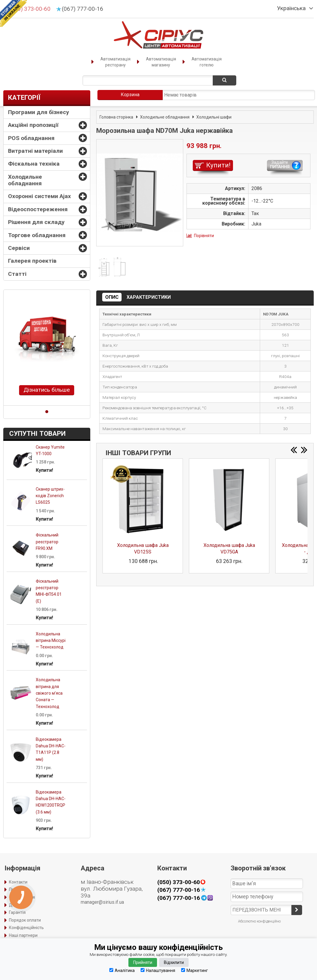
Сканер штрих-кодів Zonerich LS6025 (50, 496)
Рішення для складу (36, 222)
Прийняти (142, 962)
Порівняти (204, 235)
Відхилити (174, 962)
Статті (17, 273)
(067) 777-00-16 (82, 9)
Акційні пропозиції (33, 125)
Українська (291, 8)
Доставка (18, 905)
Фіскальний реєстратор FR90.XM (47, 542)
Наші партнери (23, 935)
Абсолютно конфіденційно (259, 921)
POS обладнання (31, 138)
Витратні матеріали (35, 150)
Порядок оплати (25, 920)
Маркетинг (194, 970)
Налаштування (158, 970)
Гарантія (17, 912)
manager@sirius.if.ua (102, 902)
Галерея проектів (32, 260)
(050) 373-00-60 (30, 9)
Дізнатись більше (47, 389)
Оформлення (22, 897)
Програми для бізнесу (38, 112)
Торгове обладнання (37, 235)
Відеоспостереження (38, 209)
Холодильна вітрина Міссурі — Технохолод (51, 640)
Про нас (16, 889)
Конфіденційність (26, 927)
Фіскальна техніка (34, 163)
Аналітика (122, 970)
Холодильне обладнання (25, 180)
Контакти (18, 882)
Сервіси (19, 248)
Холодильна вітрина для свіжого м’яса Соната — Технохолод (49, 693)
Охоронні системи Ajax (39, 196)
